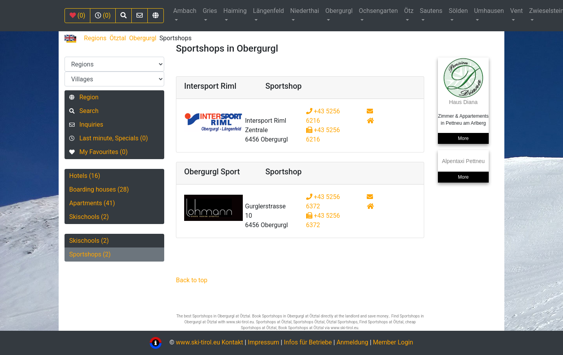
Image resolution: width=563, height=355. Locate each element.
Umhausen (489, 10)
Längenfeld (268, 10)
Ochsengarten (378, 10)
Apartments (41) (92, 203)
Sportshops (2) (90, 254)
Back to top (191, 280)
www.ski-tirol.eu (198, 342)
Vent (516, 10)
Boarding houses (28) (99, 189)
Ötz (409, 10)
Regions (95, 38)
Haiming (235, 10)
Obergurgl (339, 10)
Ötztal (117, 38)
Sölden (458, 10)
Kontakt (233, 342)
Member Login (393, 342)
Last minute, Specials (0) (108, 138)
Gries (210, 10)
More (463, 138)
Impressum (264, 342)
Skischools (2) (89, 217)
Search (84, 111)
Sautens (431, 10)
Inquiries (86, 124)
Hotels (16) (84, 175)
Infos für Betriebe (308, 342)
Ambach (184, 10)
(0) (77, 15)
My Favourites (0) (98, 152)
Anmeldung (352, 342)
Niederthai (304, 10)
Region (84, 97)
